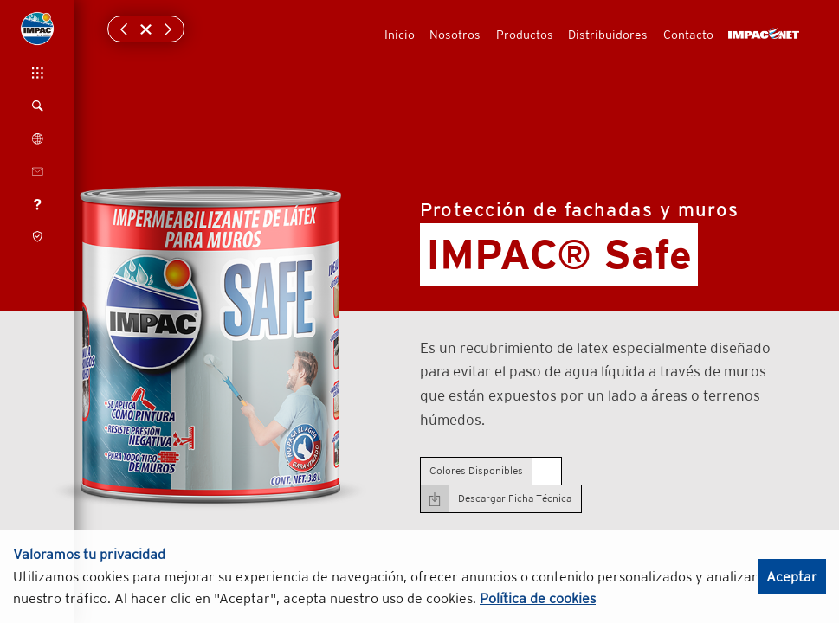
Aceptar (791, 576)
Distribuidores (608, 35)
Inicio (399, 35)
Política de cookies (538, 598)
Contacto (688, 35)
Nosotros (455, 35)
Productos (524, 35)
